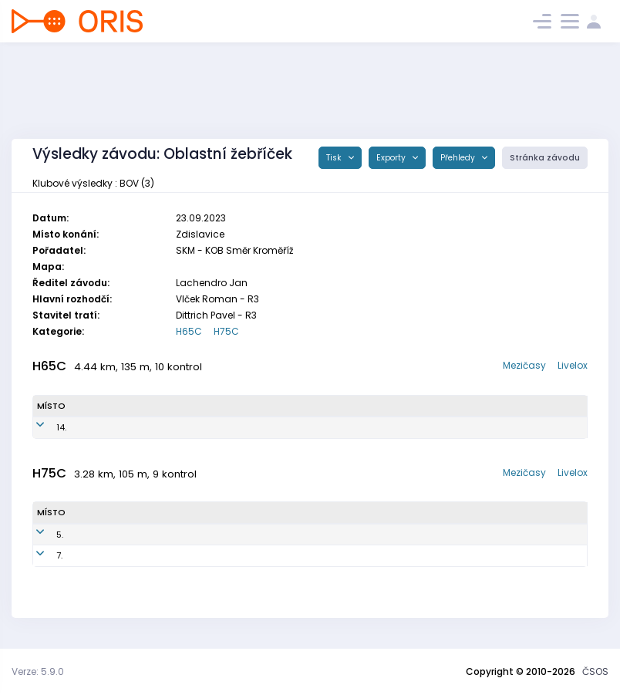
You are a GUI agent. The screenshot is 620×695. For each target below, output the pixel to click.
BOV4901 (218, 427)
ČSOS (595, 671)
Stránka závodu (545, 158)
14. (42, 427)
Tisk (335, 158)
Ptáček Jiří (113, 555)
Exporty (392, 158)
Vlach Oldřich (120, 534)
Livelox (573, 365)
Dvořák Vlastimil (124, 427)
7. (40, 555)
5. (40, 534)
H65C (189, 331)
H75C (226, 331)
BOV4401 (207, 555)
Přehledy (458, 158)
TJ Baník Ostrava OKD (389, 427)
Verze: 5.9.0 (38, 671)
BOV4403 (208, 534)
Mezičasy (524, 365)
